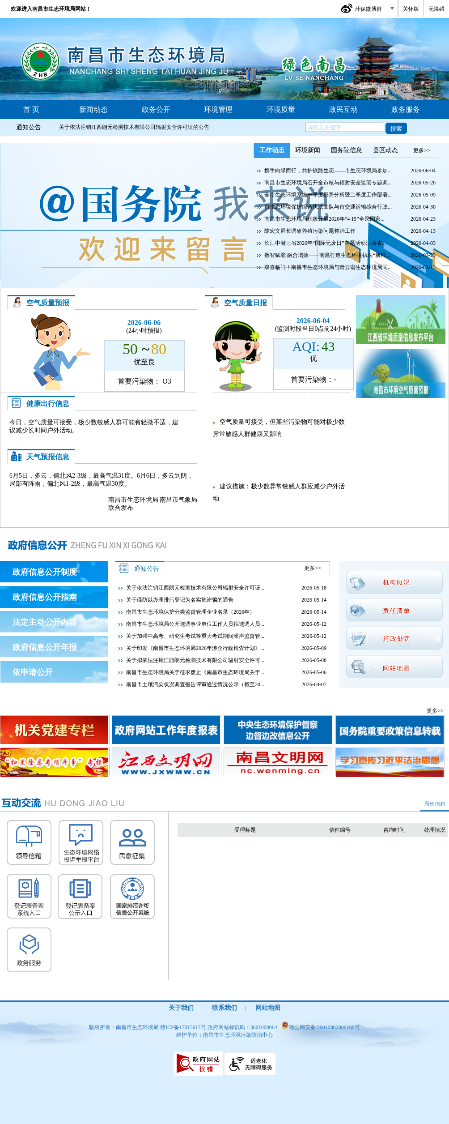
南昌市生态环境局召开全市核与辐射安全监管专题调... (328, 182)
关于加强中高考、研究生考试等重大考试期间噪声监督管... (195, 636)
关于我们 (181, 1007)
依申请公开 (33, 672)
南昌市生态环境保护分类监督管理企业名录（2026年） (190, 612)
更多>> (421, 150)
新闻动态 (93, 109)
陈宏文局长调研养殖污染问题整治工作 (310, 231)
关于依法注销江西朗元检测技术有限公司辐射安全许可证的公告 (134, 127)
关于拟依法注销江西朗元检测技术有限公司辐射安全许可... (195, 660)
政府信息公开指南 (45, 597)
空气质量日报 (245, 303)
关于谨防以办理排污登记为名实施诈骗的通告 (179, 600)
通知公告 (28, 127)
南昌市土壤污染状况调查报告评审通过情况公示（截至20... (195, 684)
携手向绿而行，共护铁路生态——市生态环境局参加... (328, 170)
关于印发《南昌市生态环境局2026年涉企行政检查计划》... (195, 648)
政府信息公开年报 (45, 647)
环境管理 (218, 109)
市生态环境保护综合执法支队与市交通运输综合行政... (328, 207)
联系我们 (224, 1007)
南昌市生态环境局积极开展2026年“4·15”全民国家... (324, 219)
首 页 (31, 109)
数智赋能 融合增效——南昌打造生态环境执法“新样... (327, 255)
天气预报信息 (47, 457)
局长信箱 (434, 804)
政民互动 (343, 109)
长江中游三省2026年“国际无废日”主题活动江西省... (325, 243)
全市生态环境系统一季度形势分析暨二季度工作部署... (328, 195)
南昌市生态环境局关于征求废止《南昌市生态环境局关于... (195, 672)
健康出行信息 (47, 403)
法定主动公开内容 (45, 622)
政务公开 (156, 109)
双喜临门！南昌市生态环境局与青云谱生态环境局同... (328, 267)
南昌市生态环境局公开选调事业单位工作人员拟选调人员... (195, 624)
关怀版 (411, 9)
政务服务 (405, 109)
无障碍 (436, 9)
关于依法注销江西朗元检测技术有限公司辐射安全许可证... (195, 588)
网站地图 (267, 1007)
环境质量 (281, 109)
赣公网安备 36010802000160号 (320, 1027)
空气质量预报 (47, 303)
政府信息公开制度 (45, 572)
